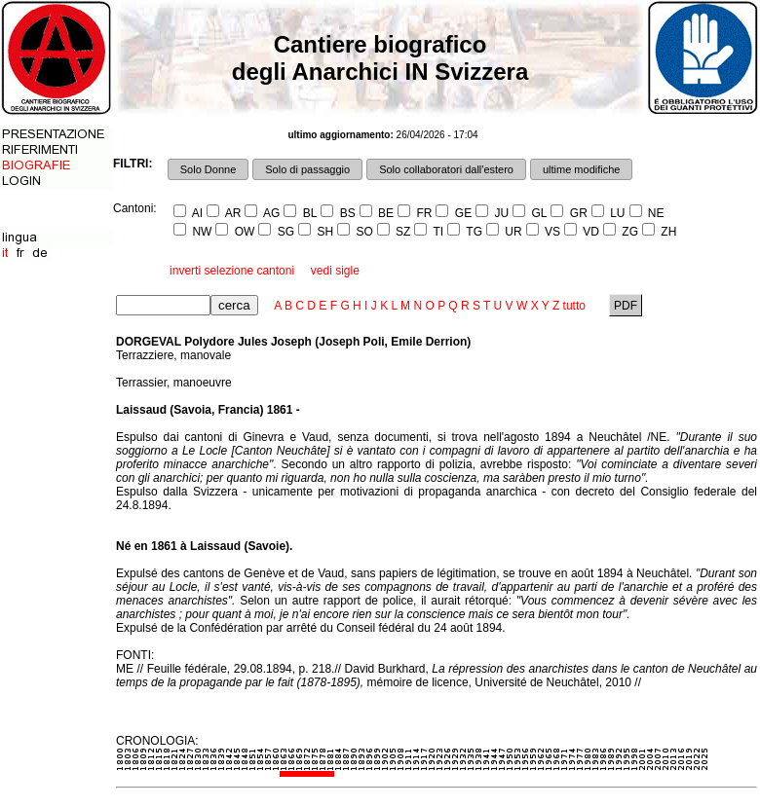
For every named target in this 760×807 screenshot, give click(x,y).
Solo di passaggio (307, 169)
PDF (626, 305)
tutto (574, 305)
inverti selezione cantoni (232, 270)
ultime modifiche (581, 169)
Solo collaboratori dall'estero (446, 169)
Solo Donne (208, 169)
